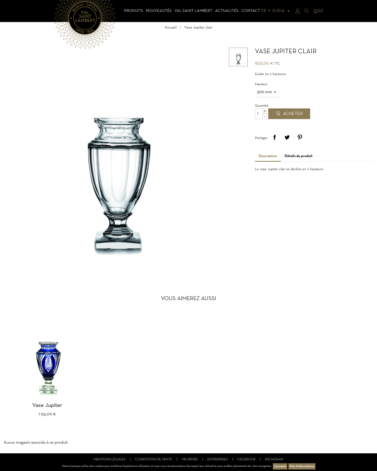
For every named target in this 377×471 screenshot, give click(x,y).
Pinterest (300, 137)
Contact (250, 11)
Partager (274, 137)
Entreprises (218, 459)
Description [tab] (268, 156)
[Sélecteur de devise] (282, 11)
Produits (133, 11)
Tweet (287, 137)
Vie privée (190, 459)
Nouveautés (159, 11)
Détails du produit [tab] (299, 156)
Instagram (274, 459)
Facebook (246, 459)
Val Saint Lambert (193, 11)
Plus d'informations (302, 466)
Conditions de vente (154, 459)
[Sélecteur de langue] (266, 11)
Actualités (226, 11)
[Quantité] (261, 113)
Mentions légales (110, 459)
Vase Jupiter (47, 405)
